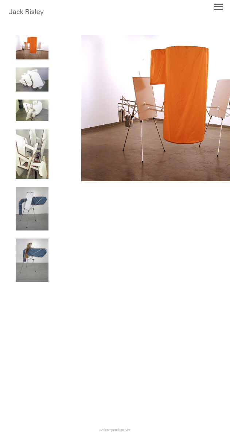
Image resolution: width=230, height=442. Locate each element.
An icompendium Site (115, 430)
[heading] (26, 14)
